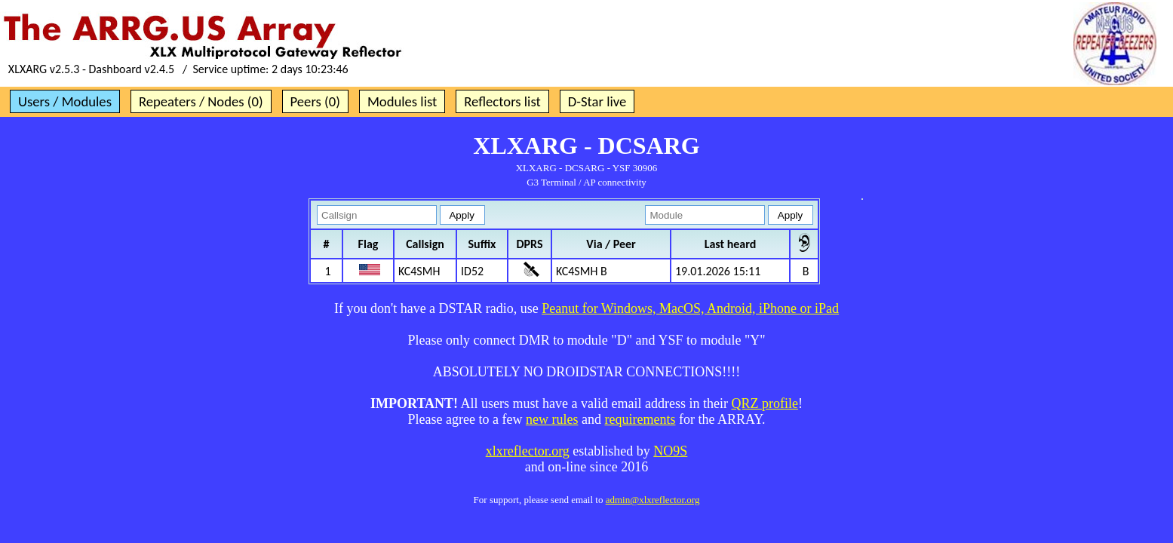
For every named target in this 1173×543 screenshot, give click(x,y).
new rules (552, 419)
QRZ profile (764, 403)
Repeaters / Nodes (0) (201, 101)
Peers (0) (315, 101)
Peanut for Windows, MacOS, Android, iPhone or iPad (690, 308)
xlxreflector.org (528, 451)
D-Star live (597, 101)
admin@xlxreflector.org (653, 499)
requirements (639, 419)
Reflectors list (502, 101)
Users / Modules (65, 101)
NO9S (670, 451)
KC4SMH (419, 271)
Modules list (402, 101)
